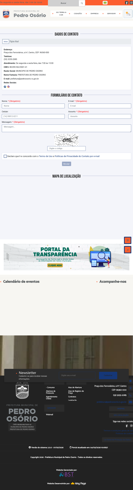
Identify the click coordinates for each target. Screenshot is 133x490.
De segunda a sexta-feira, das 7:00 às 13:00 (28, 63)
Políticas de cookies (124, 433)
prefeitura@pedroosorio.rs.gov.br (21, 79)
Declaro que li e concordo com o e (53, 156)
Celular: (5, 111)
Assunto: (78, 111)
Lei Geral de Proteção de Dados (117, 440)
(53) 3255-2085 (10, 57)
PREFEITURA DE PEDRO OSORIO (25, 75)
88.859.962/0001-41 (15, 67)
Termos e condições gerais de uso (118, 430)
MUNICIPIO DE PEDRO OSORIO (23, 71)
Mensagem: (13, 122)
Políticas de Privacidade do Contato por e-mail (77, 156)
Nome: (11, 101)
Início (6, 41)
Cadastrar (108, 375)
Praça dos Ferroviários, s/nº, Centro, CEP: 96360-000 (26, 51)
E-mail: (77, 101)
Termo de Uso (45, 156)
